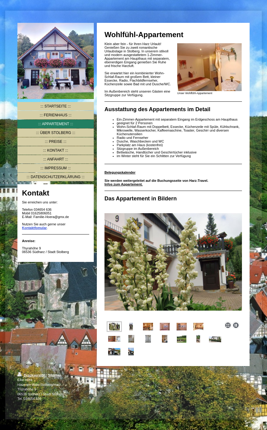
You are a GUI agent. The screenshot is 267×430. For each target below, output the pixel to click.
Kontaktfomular (34, 228)
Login (245, 374)
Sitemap (54, 375)
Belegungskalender (119, 172)
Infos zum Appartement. (123, 184)
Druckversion (31, 375)
